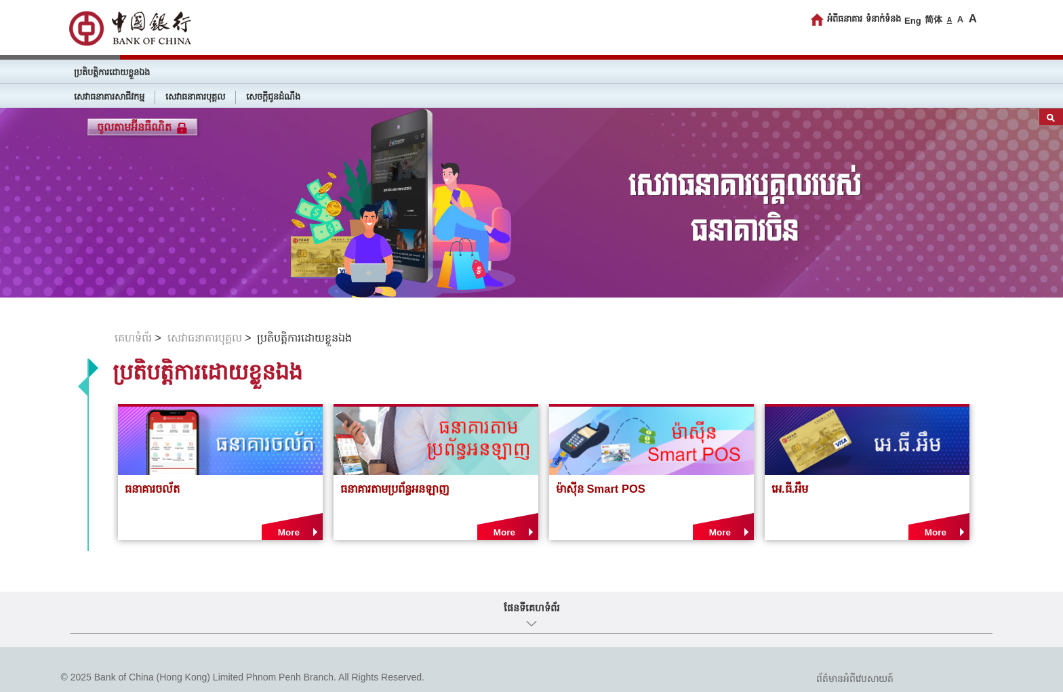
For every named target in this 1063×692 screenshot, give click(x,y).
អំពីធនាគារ (844, 19)
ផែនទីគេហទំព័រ (532, 608)
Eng (912, 21)
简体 (933, 19)
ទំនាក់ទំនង (883, 19)
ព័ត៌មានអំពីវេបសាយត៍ (855, 678)
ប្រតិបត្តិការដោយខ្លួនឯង (112, 72)
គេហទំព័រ (133, 338)
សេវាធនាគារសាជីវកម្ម (109, 96)
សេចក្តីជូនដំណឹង (273, 96)
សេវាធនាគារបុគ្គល (195, 96)
